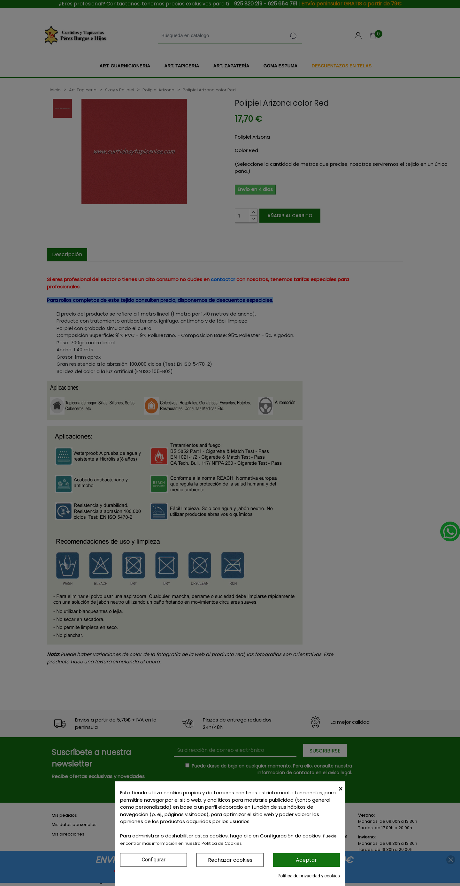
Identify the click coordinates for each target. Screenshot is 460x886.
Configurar (153, 860)
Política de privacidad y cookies (309, 875)
